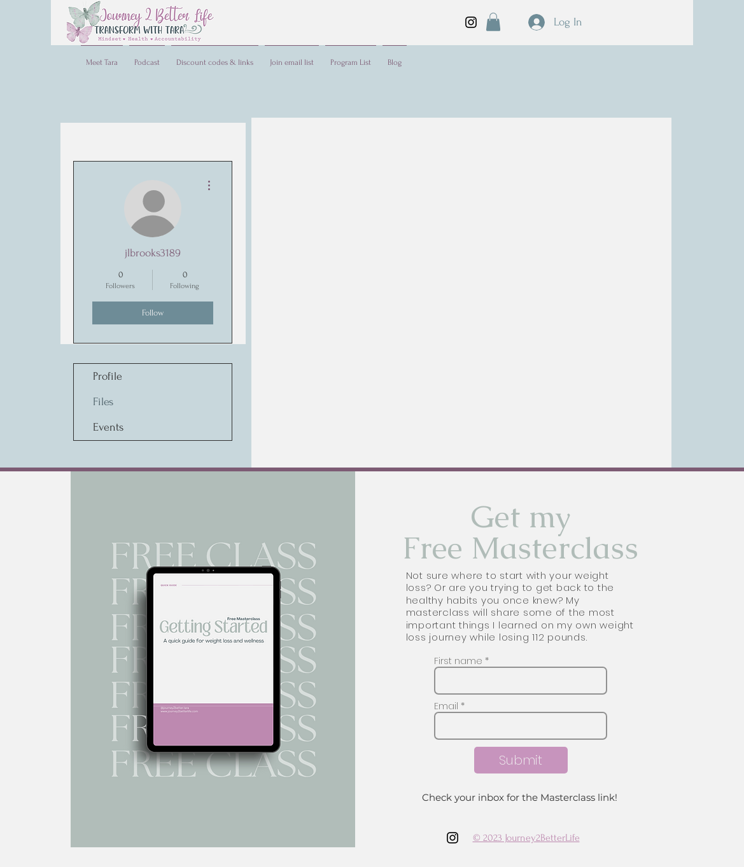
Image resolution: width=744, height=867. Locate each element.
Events (108, 427)
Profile (107, 376)
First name (458, 660)
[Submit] (521, 760)
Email (446, 706)
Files (103, 402)
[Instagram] (471, 22)
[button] (493, 22)
